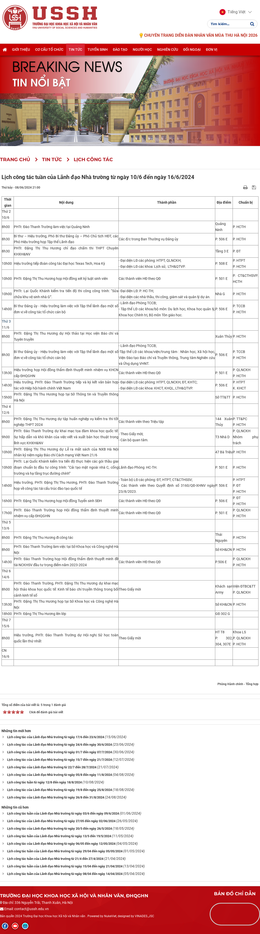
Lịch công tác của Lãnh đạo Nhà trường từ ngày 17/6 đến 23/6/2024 (55, 737)
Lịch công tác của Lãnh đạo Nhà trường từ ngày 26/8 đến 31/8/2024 (55, 797)
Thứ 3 (6, 321)
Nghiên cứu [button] (167, 50)
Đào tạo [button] (120, 50)
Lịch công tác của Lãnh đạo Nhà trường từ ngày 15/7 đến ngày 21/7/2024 (59, 760)
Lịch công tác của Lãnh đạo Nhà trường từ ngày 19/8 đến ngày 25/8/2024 (59, 790)
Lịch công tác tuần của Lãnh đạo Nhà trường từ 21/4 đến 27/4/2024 (55, 859)
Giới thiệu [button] (21, 50)
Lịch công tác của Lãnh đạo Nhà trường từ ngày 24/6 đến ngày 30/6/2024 (59, 744)
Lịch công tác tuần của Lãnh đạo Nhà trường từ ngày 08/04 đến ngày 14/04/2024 (64, 874)
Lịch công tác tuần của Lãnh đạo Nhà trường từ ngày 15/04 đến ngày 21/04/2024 (64, 866)
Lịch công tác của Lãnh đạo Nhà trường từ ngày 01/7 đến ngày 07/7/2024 (59, 752)
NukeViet (110, 916)
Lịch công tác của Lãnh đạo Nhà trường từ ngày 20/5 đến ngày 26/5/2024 (59, 828)
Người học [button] (142, 50)
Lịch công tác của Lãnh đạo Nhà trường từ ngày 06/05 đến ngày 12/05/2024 (61, 844)
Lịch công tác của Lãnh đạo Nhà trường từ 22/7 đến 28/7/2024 (51, 767)
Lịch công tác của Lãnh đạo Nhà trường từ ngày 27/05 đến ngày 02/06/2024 (61, 821)
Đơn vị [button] (211, 50)
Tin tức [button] (75, 50)
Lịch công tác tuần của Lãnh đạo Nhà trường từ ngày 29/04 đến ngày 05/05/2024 (64, 851)
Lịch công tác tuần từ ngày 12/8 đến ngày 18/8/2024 (44, 782)
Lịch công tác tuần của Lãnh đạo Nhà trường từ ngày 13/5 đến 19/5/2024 (59, 836)
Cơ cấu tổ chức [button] (49, 50)
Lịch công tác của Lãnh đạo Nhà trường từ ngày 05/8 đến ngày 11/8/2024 (59, 775)
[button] (232, 12)
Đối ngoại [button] (192, 50)
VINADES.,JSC (144, 916)
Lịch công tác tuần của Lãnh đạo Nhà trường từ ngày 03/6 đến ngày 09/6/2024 (63, 813)
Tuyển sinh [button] (98, 50)
